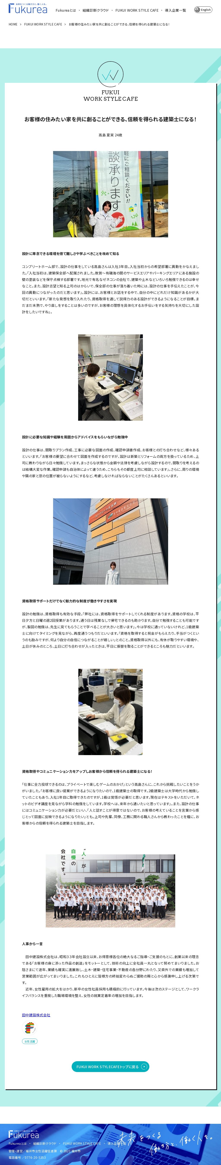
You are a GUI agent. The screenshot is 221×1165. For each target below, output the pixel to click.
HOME (13, 24)
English (206, 9)
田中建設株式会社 (36, 1014)
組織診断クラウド (96, 10)
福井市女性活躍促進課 (41, 1151)
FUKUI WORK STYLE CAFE (136, 10)
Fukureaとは (66, 10)
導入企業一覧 (175, 10)
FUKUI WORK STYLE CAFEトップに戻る (107, 1066)
